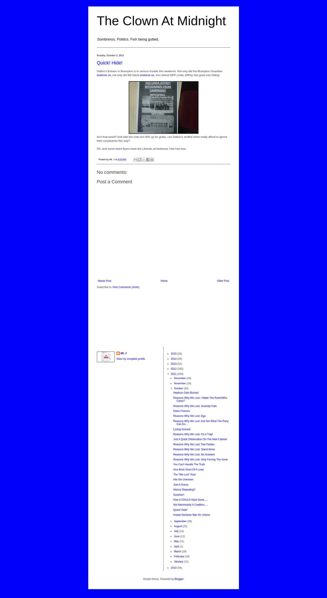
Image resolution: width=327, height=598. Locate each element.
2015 (174, 353)
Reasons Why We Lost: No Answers (194, 454)
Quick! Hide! (110, 62)
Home (164, 280)
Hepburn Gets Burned (185, 392)
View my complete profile (130, 358)
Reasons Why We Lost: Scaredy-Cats (195, 406)
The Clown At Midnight (161, 21)
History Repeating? (184, 489)
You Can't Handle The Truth (189, 464)
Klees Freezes (181, 411)
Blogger (179, 579)
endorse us (104, 75)
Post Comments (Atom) (126, 287)
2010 (174, 567)
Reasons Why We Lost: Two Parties (193, 444)
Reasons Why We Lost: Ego (189, 415)
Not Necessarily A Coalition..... (190, 504)
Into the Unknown (183, 479)
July (176, 531)
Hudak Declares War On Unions (191, 514)
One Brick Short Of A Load (188, 469)
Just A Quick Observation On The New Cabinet (200, 439)
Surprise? (178, 494)
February (179, 556)
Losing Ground (181, 429)
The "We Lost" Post (184, 474)
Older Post (223, 280)
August (178, 526)
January (179, 561)
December (180, 378)
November (180, 383)
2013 (174, 363)
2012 (174, 368)
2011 (174, 373)
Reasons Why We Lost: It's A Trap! (193, 434)
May (177, 541)
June (177, 536)
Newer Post (104, 280)
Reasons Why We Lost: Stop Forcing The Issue (200, 459)
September (180, 521)
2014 (174, 358)
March (178, 551)
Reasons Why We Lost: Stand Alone (194, 449)
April (177, 546)
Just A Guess (180, 484)
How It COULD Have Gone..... (190, 499)
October (179, 388)
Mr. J (124, 353)
